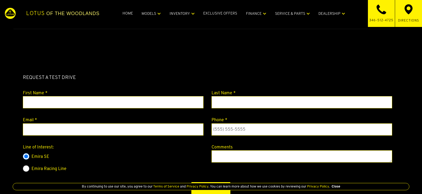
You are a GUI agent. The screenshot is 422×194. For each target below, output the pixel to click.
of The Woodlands (74, 13)
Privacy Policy (197, 186)
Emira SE (36, 156)
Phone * (219, 120)
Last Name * (224, 93)
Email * (30, 120)
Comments (222, 147)
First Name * (35, 93)
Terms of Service (166, 186)
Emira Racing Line (44, 168)
